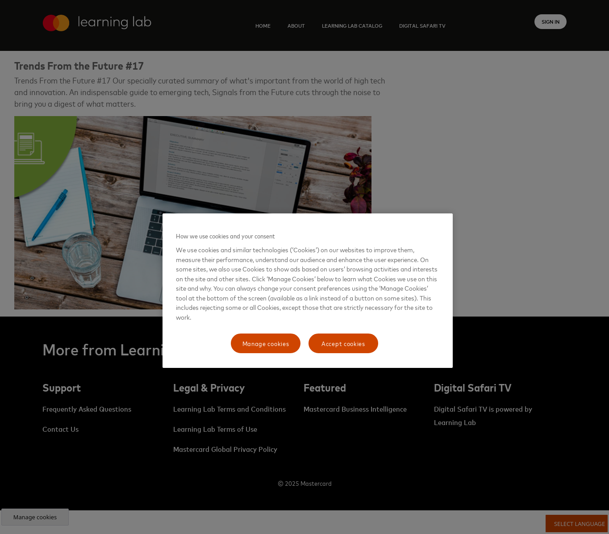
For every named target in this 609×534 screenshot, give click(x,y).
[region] (308, 290)
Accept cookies (343, 343)
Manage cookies (265, 343)
